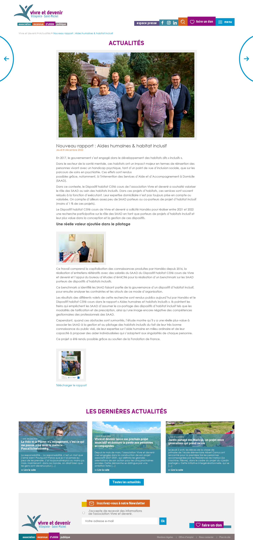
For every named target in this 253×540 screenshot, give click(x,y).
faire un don (204, 21)
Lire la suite (30, 470)
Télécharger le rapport (71, 385)
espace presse (147, 23)
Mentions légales (165, 537)
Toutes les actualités (127, 482)
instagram (169, 22)
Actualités (45, 33)
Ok (163, 521)
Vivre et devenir (28, 33)
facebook (162, 22)
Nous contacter (206, 537)
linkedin (175, 22)
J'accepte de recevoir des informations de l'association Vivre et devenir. (112, 512)
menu (228, 22)
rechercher (183, 21)
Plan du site (224, 537)
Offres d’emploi (186, 537)
